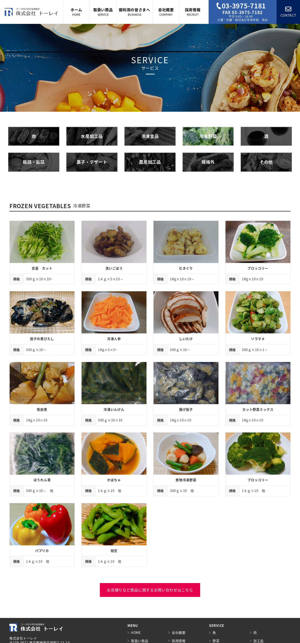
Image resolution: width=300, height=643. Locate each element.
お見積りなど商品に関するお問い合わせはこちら (150, 590)
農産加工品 (150, 162)
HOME (136, 632)
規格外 (208, 162)
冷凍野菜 (208, 136)
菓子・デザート (92, 162)
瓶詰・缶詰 (34, 162)
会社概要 (179, 632)
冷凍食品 (150, 136)
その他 (266, 162)
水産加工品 (92, 136)
